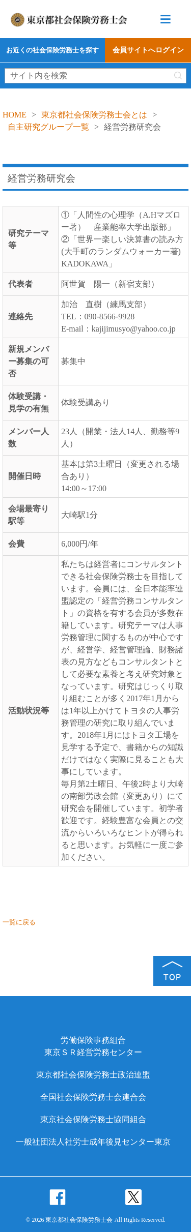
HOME (14, 114)
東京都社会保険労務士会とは (94, 114)
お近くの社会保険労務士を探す (52, 50)
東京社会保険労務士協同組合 (93, 1119)
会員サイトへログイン (148, 50)
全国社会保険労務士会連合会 (93, 1097)
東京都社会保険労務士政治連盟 (93, 1074)
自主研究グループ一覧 (48, 127)
